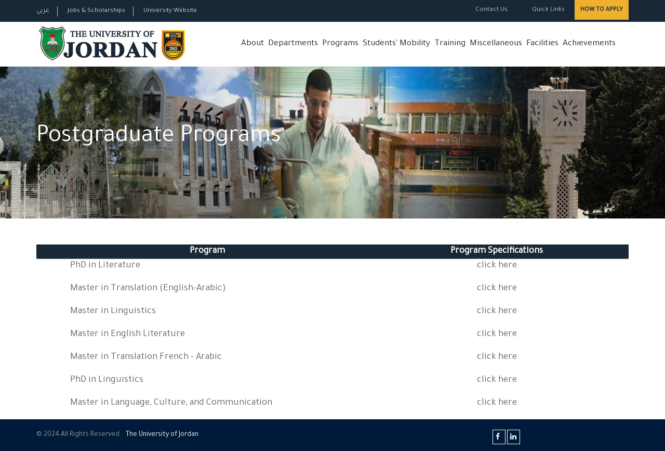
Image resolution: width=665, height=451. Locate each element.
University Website (170, 11)
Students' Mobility (396, 44)
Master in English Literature (127, 335)
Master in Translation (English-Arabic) (148, 289)
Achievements (589, 44)
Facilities (542, 44)
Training (450, 44)
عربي (42, 11)
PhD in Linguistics (106, 380)
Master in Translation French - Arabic (146, 358)
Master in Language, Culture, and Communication (171, 403)
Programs (340, 44)
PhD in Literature (105, 266)
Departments (293, 44)
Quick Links (547, 10)
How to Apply (601, 10)
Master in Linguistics (113, 312)
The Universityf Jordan (162, 435)
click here (497, 266)
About (252, 44)
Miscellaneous (496, 44)
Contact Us (491, 10)
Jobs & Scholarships (96, 11)
